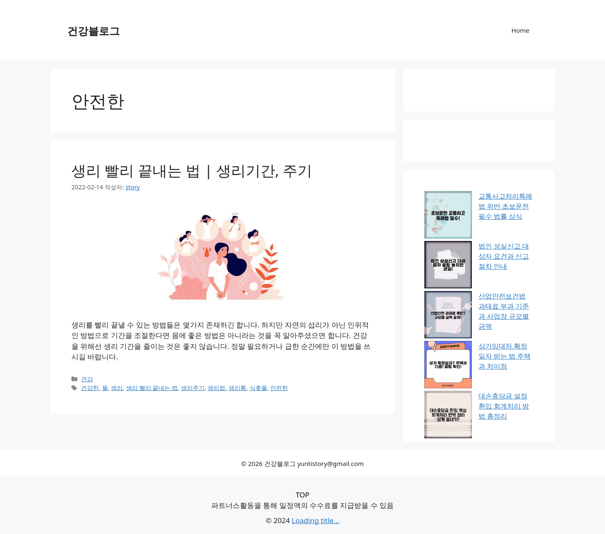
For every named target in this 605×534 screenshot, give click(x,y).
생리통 (237, 388)
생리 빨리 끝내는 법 (152, 388)
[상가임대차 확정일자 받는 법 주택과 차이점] (448, 366)
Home (520, 30)
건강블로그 (93, 31)
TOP (303, 495)
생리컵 (216, 388)
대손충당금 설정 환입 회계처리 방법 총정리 (504, 406)
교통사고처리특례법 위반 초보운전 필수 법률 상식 (505, 206)
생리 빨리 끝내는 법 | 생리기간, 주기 (191, 170)
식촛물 (258, 388)
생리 (117, 388)
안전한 (279, 388)
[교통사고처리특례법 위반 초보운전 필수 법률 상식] (448, 216)
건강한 (90, 388)
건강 (87, 379)
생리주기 (193, 388)
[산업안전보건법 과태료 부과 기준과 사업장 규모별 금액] (448, 316)
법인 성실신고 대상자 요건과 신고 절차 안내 (504, 256)
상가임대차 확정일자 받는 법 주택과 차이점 (505, 356)
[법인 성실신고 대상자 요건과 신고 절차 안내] (448, 266)
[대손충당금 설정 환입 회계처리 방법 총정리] (448, 416)
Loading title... (315, 520)
